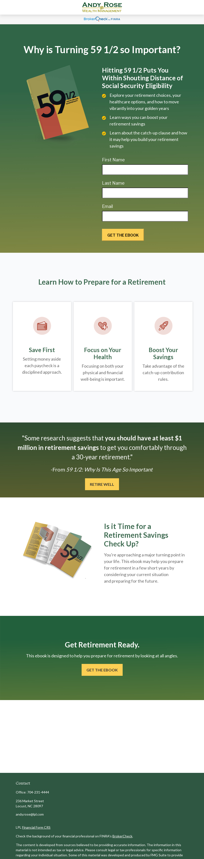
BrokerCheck (122, 836)
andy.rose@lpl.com (30, 814)
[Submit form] (123, 235)
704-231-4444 (38, 792)
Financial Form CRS (36, 827)
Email (107, 206)
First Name (113, 159)
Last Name (113, 183)
